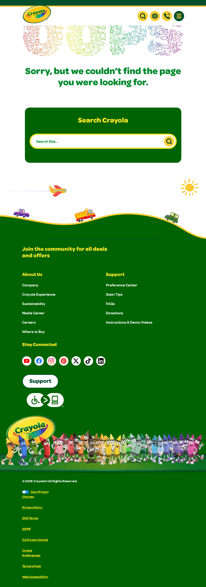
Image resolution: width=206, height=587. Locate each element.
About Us (32, 275)
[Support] (167, 16)
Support (115, 275)
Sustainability (33, 303)
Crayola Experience (38, 294)
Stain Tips (114, 294)
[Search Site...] (103, 141)
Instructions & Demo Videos (129, 322)
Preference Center (121, 285)
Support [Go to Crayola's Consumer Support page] (40, 381)
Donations (114, 313)
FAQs (110, 303)
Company (30, 285)
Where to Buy (33, 331)
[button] (143, 16)
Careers (29, 322)
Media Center (33, 313)
